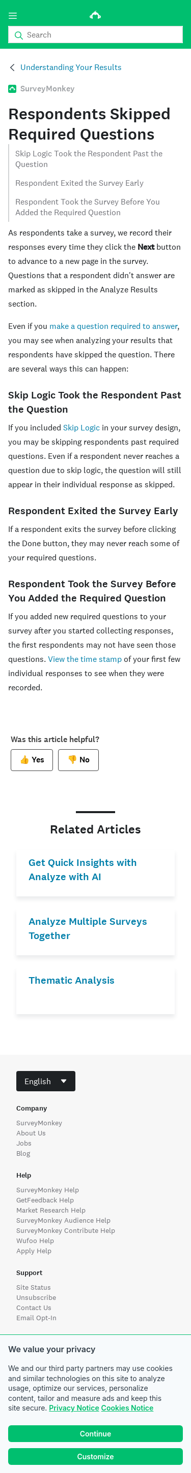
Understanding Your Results (71, 67)
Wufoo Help (35, 1240)
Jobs (24, 1143)
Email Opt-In (36, 1317)
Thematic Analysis (72, 980)
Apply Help (33, 1250)
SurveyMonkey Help (47, 1189)
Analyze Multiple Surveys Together (88, 929)
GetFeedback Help (45, 1199)
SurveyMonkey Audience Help (63, 1220)
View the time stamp (85, 659)
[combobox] (45, 1081)
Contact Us (33, 1307)
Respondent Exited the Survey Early (79, 183)
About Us (31, 1132)
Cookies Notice (127, 1407)
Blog (23, 1153)
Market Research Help (51, 1210)
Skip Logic (81, 427)
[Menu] (12, 16)
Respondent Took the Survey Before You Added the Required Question (87, 207)
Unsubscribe (36, 1297)
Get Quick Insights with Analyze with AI (83, 870)
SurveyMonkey (39, 1122)
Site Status (33, 1287)
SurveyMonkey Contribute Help (65, 1230)
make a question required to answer (113, 326)
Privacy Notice (74, 1407)
